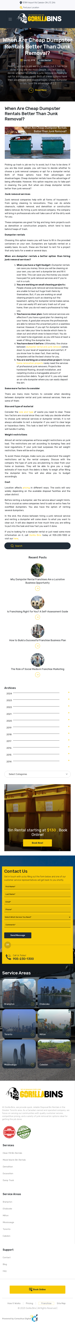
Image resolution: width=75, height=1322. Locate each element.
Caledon (6, 1236)
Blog (5, 1264)
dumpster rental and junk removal (43, 347)
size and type (26, 412)
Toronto (6, 1229)
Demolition (8, 1166)
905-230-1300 (23, 959)
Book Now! (37, 843)
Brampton (7, 1202)
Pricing (29, 1303)
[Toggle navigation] (10, 19)
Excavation (8, 1173)
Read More (41, 90)
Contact (7, 1257)
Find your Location (31, 7)
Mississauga (8, 1222)
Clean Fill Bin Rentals (12, 1153)
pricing (26, 487)
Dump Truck (8, 1180)
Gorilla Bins (35, 535)
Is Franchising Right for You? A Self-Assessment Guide (37, 611)
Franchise (46, 1303)
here (16, 538)
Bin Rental (46, 60)
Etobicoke (7, 1208)
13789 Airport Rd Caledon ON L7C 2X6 (39, 2)
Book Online (39, 1289)
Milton (6, 1215)
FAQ (5, 1271)
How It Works (13, 1303)
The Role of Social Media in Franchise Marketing (37, 669)
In (45, 60)
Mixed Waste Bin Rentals (14, 1160)
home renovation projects (30, 363)
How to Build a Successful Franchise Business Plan (37, 640)
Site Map (61, 1303)
